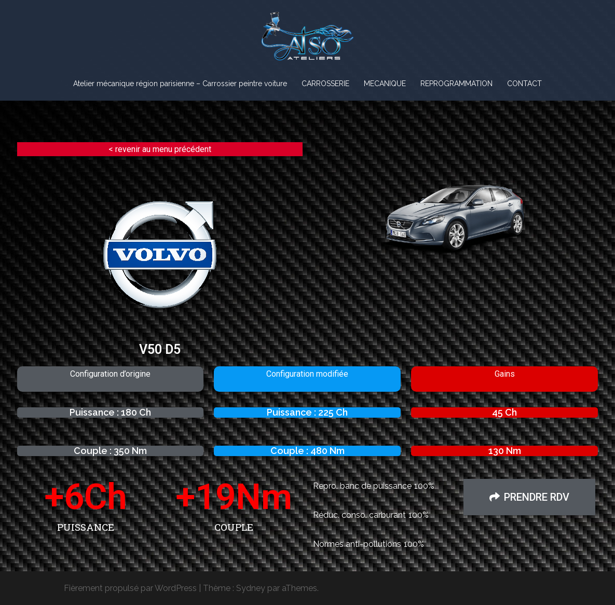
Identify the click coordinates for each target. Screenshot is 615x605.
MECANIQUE (385, 83)
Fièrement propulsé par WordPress (130, 588)
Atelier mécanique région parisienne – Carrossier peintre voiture (180, 83)
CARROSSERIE (325, 83)
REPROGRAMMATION (456, 83)
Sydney (250, 588)
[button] (529, 497)
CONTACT (524, 83)
